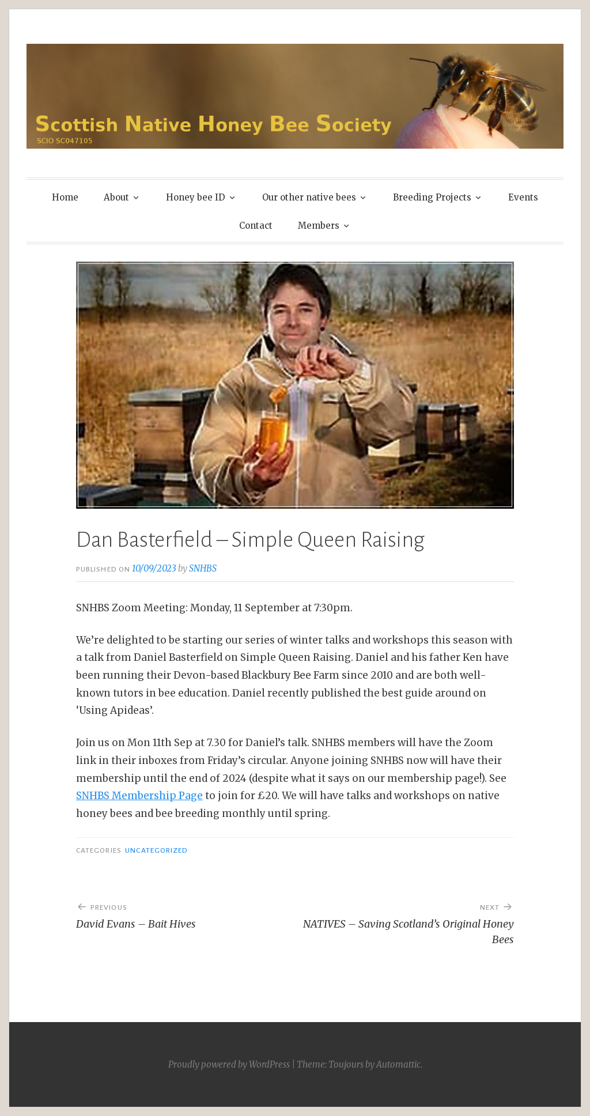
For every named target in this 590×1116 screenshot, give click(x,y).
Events (523, 197)
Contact (256, 225)
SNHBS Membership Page (139, 795)
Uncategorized (156, 850)
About (116, 197)
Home (65, 197)
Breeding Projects (432, 197)
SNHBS (203, 568)
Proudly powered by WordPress (229, 1064)
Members (318, 225)
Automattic (398, 1064)
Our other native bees (309, 197)
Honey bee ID (195, 197)
